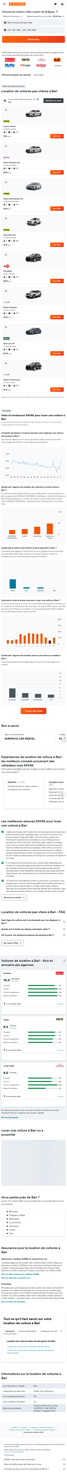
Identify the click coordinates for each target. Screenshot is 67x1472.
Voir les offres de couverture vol (15, 1278)
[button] (4, 4)
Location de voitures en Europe (41, 1427)
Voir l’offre (57, 136)
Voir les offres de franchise (13, 1302)
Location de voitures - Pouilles (44, 1430)
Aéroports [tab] (10, 1331)
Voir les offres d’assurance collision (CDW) (20, 1274)
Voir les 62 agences (9, 1117)
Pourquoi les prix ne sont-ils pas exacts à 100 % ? (35, 1468)
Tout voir (60, 1004)
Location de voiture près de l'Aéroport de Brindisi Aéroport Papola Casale (30, 1351)
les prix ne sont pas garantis (14, 1452)
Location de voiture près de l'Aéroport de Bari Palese (28, 1346)
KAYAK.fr (15, 1427)
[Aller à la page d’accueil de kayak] (17, 4)
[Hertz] (60, 1019)
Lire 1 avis (14, 981)
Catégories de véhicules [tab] (52, 1331)
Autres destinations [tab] (27, 1331)
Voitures (24, 1427)
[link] (33, 711)
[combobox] (13, 16)
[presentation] (57, 11)
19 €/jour (50, 11)
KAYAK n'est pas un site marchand (35, 1459)
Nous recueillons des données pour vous (35, 1464)
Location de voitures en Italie (19, 1430)
